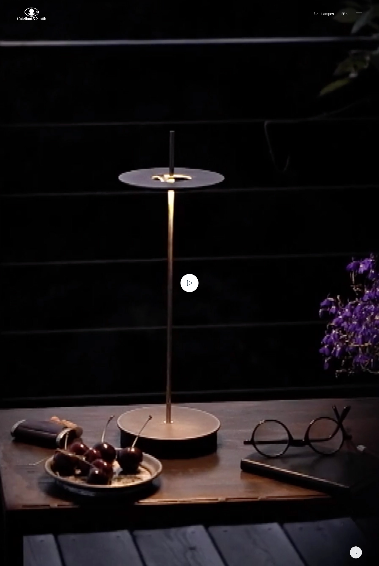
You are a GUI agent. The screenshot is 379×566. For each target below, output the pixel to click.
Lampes (324, 14)
